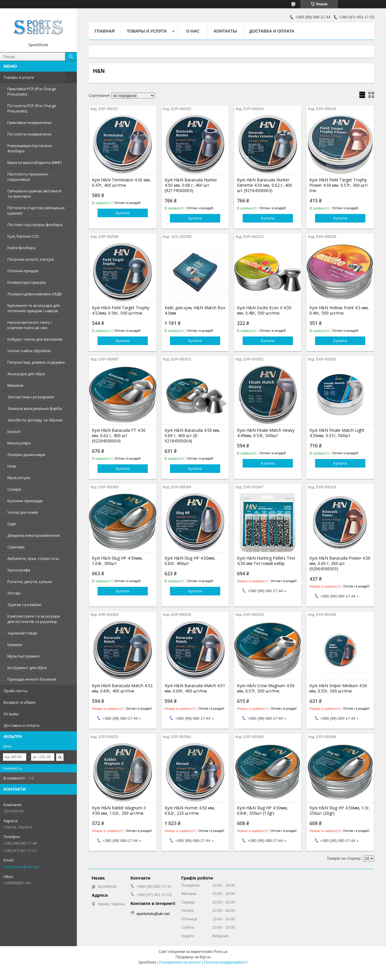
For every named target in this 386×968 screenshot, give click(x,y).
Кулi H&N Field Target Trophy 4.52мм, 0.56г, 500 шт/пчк (120, 310)
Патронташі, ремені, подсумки (36, 362)
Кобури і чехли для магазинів (34, 339)
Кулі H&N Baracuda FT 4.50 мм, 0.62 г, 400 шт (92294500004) (118, 436)
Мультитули (18, 477)
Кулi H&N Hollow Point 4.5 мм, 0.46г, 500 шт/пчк (339, 310)
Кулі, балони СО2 (23, 236)
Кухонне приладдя (25, 500)
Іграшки (14, 644)
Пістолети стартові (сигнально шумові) (36, 210)
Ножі (11, 466)
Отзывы (11, 713)
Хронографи (18, 570)
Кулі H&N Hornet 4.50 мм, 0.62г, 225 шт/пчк (190, 810)
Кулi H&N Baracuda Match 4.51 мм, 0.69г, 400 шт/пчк (195, 688)
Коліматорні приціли (26, 282)
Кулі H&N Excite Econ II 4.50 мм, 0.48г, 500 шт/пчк (264, 310)
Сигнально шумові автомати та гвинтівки (34, 193)
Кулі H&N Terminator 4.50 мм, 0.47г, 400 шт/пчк (121, 182)
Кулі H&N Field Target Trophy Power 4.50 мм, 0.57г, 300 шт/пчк (338, 185)
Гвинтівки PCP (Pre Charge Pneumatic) (31, 91)
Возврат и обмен (20, 702)
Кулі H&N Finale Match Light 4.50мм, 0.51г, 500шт (336, 433)
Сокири (14, 489)
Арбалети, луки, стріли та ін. (33, 558)
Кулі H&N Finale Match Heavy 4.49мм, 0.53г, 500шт (265, 433)
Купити (122, 212)
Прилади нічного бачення (31, 679)
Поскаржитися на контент (180, 962)
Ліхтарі (14, 593)
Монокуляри (19, 443)
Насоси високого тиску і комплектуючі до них (29, 325)
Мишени (15, 385)
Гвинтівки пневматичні (29, 122)
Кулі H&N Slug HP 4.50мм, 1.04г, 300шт (117, 560)
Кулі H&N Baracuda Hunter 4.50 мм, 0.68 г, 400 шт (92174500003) (191, 185)
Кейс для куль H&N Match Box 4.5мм (195, 310)
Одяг (11, 523)
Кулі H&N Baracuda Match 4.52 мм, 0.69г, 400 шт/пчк (122, 688)
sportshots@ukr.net (21, 866)
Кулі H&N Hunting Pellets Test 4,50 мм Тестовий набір (266, 560)
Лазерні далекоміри (26, 454)
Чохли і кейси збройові (29, 350)
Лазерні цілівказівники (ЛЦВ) (34, 294)
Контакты (225, 31)
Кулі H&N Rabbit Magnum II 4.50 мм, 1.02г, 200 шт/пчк (119, 810)
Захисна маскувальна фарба (34, 408)
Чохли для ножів (22, 512)
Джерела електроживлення (33, 535)
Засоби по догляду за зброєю (35, 420)
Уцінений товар (22, 633)
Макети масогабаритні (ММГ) (34, 162)
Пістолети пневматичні (29, 134)
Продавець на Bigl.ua (193, 957)
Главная (105, 31)
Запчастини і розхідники (30, 397)
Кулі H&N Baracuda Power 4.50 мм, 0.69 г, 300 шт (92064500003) (339, 563)
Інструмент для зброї (27, 667)
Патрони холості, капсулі (30, 259)
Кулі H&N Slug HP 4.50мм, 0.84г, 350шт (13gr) (262, 810)
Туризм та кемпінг (24, 604)
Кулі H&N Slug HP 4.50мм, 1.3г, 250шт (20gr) (339, 810)
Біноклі (13, 431)
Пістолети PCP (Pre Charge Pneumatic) (31, 108)
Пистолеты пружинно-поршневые (28, 176)
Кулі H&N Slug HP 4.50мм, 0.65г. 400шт (190, 560)
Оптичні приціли (22, 270)
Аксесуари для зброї (26, 373)
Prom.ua (220, 952)
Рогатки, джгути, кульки (29, 581)
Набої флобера (21, 247)
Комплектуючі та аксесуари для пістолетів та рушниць (33, 618)
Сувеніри (16, 547)
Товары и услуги (19, 77)
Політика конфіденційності (226, 962)
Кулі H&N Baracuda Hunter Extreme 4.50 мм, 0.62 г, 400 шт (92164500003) (264, 185)
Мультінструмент (23, 656)
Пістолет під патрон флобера (34, 224)
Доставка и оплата (21, 725)
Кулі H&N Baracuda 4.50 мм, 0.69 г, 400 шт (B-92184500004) (192, 436)
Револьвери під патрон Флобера (29, 148)
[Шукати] (71, 56)
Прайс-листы (15, 690)
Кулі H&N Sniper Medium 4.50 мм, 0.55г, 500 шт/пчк (338, 688)
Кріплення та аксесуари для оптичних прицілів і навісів (33, 308)
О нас (193, 31)
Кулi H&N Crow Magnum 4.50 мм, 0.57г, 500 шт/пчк (265, 688)
